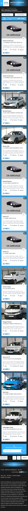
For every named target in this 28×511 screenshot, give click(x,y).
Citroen (22, 489)
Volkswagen (7, 491)
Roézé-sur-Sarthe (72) (15, 4)
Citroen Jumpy (13, 288)
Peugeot (2, 491)
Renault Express (13, 182)
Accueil (2, 8)
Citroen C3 (13, 217)
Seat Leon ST (13, 358)
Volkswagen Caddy (13, 428)
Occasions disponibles (11, 8)
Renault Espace (13, 112)
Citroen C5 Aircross (13, 41)
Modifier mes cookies (6, 477)
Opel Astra (13, 393)
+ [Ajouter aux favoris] (23, 38)
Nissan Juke (13, 147)
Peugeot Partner (13, 323)
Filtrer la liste (6, 14)
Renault (19, 489)
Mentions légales (16, 475)
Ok (23, 450)
